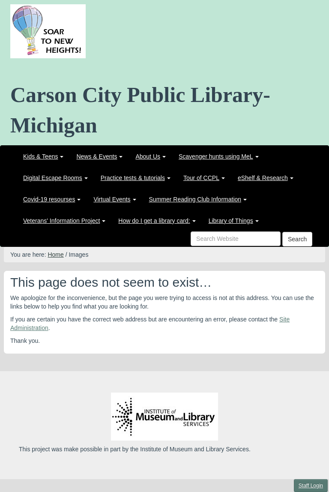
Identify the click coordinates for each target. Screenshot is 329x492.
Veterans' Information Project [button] (64, 220)
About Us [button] (150, 156)
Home (55, 254)
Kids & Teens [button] (43, 156)
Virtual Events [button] (114, 199)
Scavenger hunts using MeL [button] (219, 156)
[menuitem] (43, 156)
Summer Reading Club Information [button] (198, 199)
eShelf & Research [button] (265, 177)
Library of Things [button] (234, 220)
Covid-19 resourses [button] (52, 199)
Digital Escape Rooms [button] (55, 177)
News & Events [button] (99, 156)
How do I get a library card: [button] (156, 220)
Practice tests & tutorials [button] (135, 177)
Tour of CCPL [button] (204, 177)
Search (297, 239)
